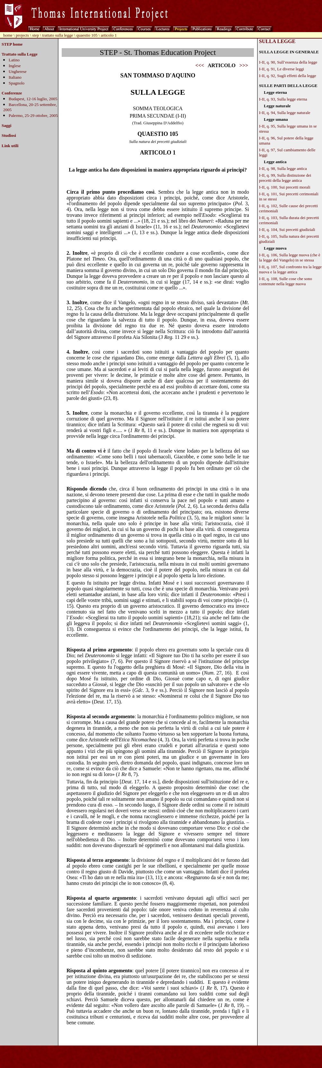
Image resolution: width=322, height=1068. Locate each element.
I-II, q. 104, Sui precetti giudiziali (287, 229)
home (8, 35)
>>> (243, 65)
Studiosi (9, 135)
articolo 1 (109, 35)
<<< (199, 65)
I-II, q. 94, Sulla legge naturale (284, 112)
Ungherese (18, 71)
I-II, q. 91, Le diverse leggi (281, 68)
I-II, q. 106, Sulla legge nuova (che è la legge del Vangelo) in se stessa (289, 257)
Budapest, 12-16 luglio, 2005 (33, 98)
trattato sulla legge (57, 35)
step (35, 35)
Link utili (10, 145)
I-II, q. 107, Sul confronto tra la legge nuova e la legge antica (290, 269)
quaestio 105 (87, 35)
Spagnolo (16, 83)
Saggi (6, 125)
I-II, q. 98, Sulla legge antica (283, 168)
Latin (13, 59)
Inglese (15, 65)
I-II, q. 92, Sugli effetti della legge (287, 75)
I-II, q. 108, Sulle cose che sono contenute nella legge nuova (285, 281)
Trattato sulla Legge (20, 54)
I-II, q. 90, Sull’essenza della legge (288, 62)
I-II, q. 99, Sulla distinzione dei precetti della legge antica (285, 178)
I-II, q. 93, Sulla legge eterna (283, 99)
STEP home (12, 44)
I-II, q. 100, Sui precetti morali (284, 187)
